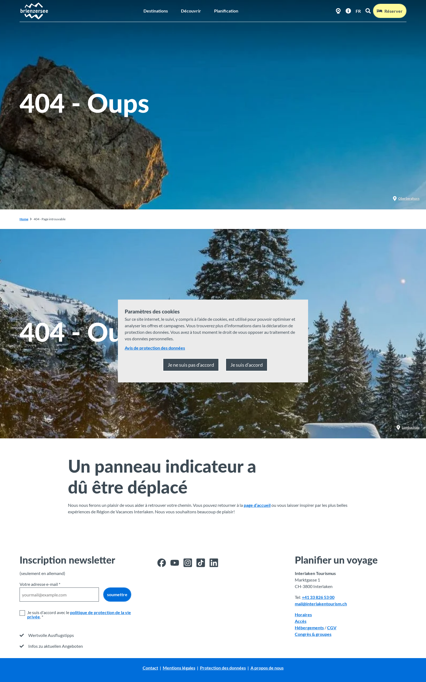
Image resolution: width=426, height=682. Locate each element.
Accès (300, 621)
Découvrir (191, 10)
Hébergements (309, 627)
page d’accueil (257, 505)
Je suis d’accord (246, 365)
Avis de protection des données (155, 347)
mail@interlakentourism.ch (321, 603)
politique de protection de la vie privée (79, 614)
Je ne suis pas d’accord (191, 365)
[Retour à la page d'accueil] (34, 11)
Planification (226, 10)
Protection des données (223, 667)
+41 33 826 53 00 (318, 597)
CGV (331, 627)
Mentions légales (179, 667)
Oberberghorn (406, 198)
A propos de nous (267, 667)
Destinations (155, 10)
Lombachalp (408, 427)
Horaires (303, 614)
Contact (150, 667)
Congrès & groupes (313, 634)
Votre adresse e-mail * (40, 584)
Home (24, 219)
